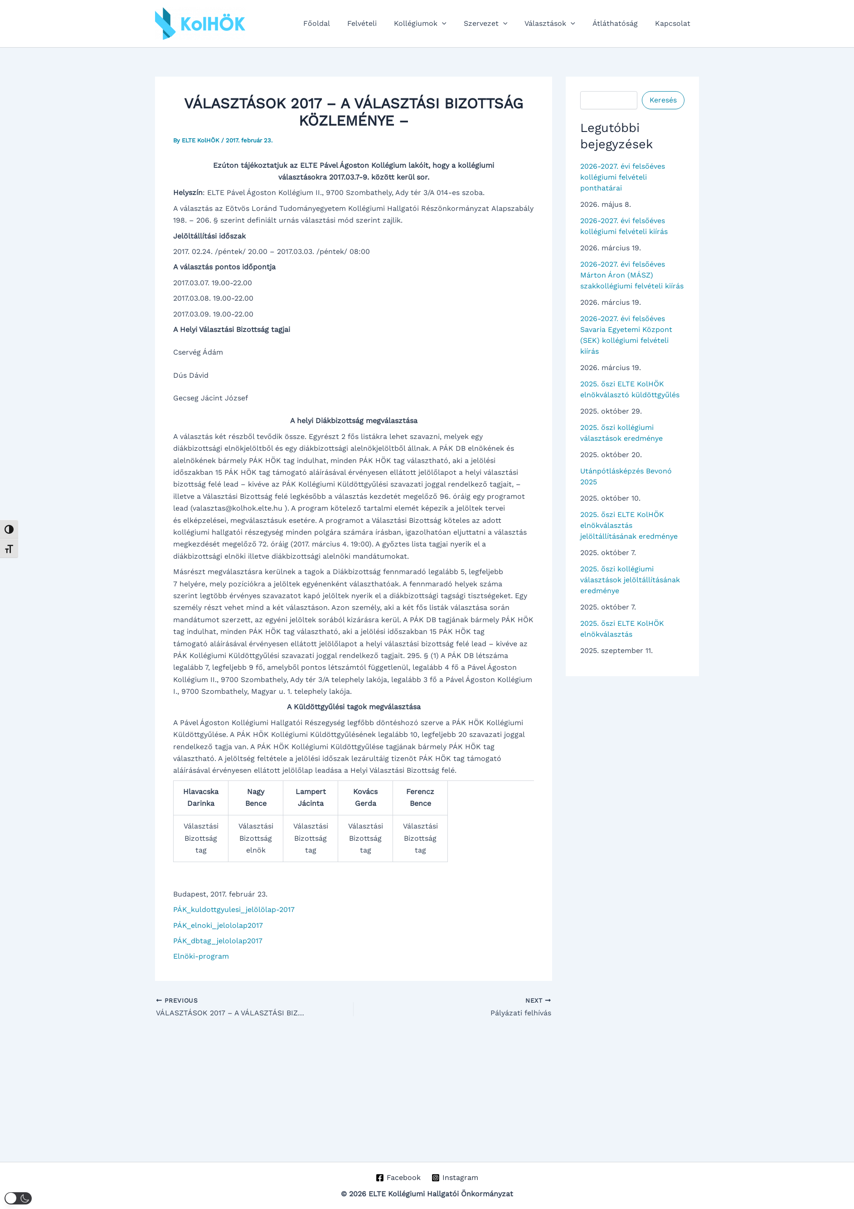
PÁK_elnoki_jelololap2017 (218, 925)
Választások (556, 23)
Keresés (663, 100)
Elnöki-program (201, 956)
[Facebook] (398, 1178)
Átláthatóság (619, 23)
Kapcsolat (674, 23)
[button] (454, 23)
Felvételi (377, 23)
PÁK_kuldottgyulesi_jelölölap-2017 (234, 909)
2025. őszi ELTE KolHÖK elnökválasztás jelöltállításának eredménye (629, 525)
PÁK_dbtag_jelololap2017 (217, 940)
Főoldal (334, 23)
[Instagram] (455, 1178)
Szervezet (495, 23)
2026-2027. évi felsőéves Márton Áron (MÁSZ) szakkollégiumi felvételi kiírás (632, 275)
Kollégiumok (432, 23)
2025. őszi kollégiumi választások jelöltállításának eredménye (630, 580)
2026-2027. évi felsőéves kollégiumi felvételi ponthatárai (622, 177)
